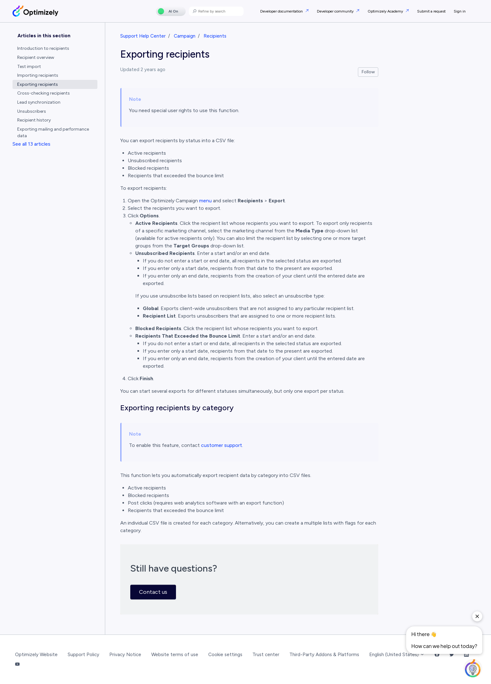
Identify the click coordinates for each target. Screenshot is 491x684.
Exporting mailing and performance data (53, 132)
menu (205, 201)
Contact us (153, 591)
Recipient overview (35, 57)
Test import (29, 66)
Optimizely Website (36, 654)
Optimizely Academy (386, 11)
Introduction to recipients (43, 48)
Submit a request (431, 11)
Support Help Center (143, 36)
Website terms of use (174, 654)
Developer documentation (282, 11)
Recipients (215, 36)
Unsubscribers (31, 111)
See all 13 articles (31, 144)
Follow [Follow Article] (368, 72)
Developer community (335, 11)
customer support (221, 445)
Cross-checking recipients (43, 93)
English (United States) (397, 654)
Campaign (184, 36)
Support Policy (83, 654)
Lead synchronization (38, 102)
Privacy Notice (125, 654)
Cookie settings (225, 654)
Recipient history (34, 120)
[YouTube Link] (17, 664)
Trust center (265, 654)
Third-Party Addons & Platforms (324, 654)
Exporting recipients (37, 84)
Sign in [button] (460, 11)
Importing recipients (37, 75)
